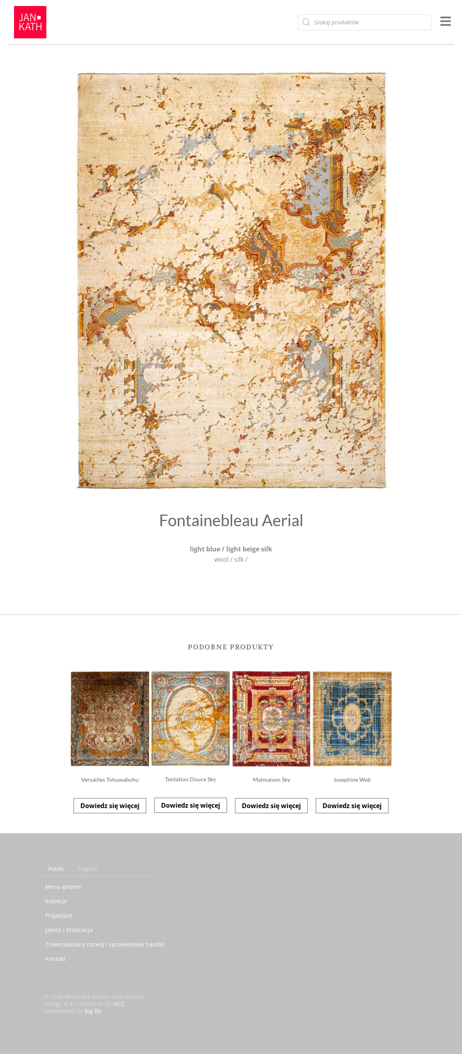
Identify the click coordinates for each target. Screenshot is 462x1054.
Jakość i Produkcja (69, 930)
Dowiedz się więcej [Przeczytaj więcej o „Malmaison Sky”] (271, 805)
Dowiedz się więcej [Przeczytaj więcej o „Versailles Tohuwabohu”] (109, 805)
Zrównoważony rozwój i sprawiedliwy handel (105, 944)
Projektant (58, 915)
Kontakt (55, 958)
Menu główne (63, 886)
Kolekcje (56, 901)
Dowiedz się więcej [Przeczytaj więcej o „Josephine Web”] (352, 805)
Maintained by (73, 1011)
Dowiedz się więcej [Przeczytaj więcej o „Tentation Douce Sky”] (190, 805)
